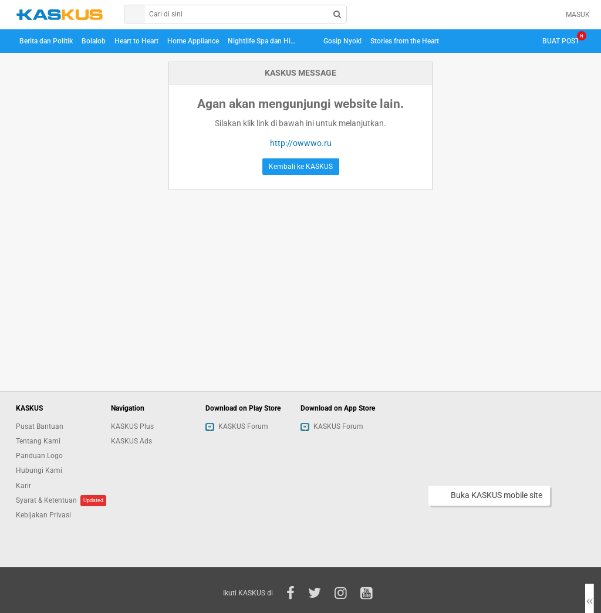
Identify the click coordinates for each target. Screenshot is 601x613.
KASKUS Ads (131, 441)
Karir (23, 486)
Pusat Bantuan (39, 426)
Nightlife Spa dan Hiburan (264, 41)
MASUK (578, 15)
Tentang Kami (38, 441)
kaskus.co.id (59, 14)
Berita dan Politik (46, 41)
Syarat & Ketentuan (46, 500)
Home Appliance (193, 41)
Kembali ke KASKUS (301, 166)
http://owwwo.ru (301, 143)
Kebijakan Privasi (43, 515)
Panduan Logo (39, 456)
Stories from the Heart (404, 41)
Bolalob (94, 41)
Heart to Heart (136, 41)
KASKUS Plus (132, 426)
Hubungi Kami (39, 470)
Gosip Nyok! (342, 41)
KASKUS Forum (236, 426)
